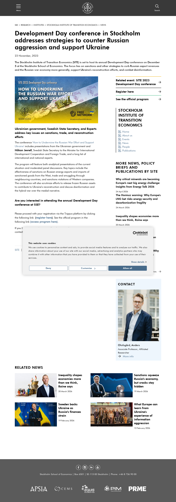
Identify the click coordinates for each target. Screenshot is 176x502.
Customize (88, 268)
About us (125, 135)
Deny (48, 268)
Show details (137, 261)
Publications (127, 150)
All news (154, 271)
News (103, 25)
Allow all (127, 268)
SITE (17, 250)
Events (123, 139)
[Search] (157, 8)
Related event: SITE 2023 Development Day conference (138, 82)
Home (123, 132)
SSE (16, 25)
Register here (138, 91)
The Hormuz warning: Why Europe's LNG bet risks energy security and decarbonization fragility (138, 198)
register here (44, 217)
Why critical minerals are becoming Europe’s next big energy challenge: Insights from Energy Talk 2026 (138, 182)
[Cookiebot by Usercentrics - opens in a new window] (135, 233)
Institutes (39, 25)
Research (25, 25)
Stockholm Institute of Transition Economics (72, 25)
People (124, 147)
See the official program (138, 99)
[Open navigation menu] (18, 8)
